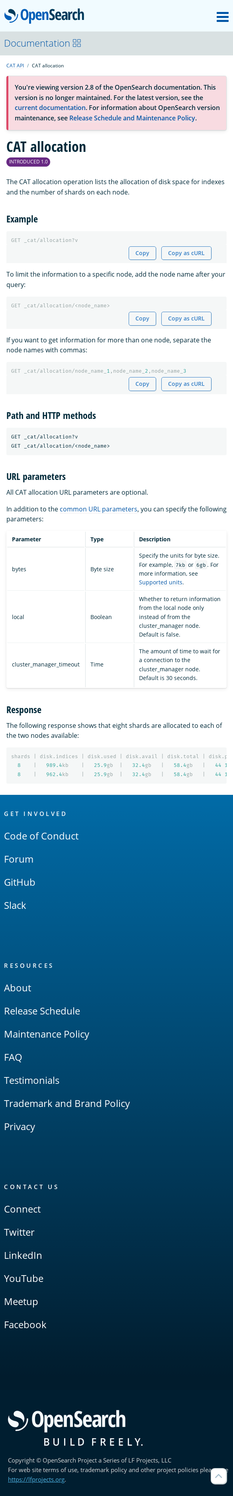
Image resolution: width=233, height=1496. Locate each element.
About (17, 987)
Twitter (19, 1231)
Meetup (21, 1301)
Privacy (19, 1126)
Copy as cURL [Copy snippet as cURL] (186, 253)
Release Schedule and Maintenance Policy (132, 118)
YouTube (23, 1278)
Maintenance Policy (46, 1033)
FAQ (13, 1057)
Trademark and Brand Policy (67, 1103)
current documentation (50, 107)
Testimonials (31, 1080)
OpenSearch (46, 16)
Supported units (160, 582)
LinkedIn (23, 1255)
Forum (18, 858)
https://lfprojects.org (36, 1479)
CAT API (15, 65)
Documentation (43, 42)
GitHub (19, 882)
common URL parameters (98, 509)
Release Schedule (42, 1010)
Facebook (25, 1324)
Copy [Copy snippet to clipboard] (142, 253)
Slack (15, 905)
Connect (22, 1208)
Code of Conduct (41, 835)
